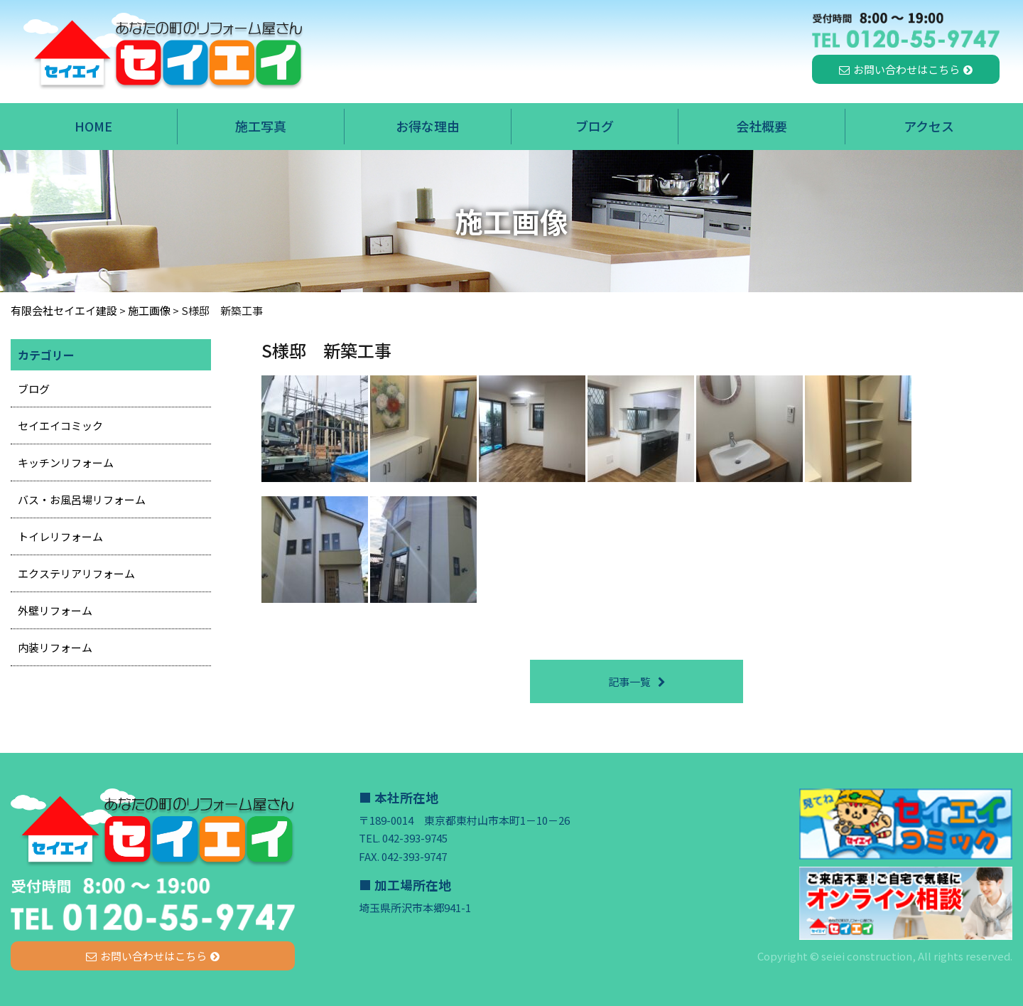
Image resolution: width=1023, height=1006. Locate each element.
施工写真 (260, 126)
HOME (93, 126)
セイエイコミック (60, 425)
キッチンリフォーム (66, 462)
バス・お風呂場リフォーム (82, 499)
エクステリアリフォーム (76, 573)
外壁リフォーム (55, 610)
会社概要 (761, 126)
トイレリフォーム (60, 536)
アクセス (929, 126)
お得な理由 (428, 126)
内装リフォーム (55, 647)
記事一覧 (629, 681)
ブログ (594, 126)
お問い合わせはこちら (906, 69)
